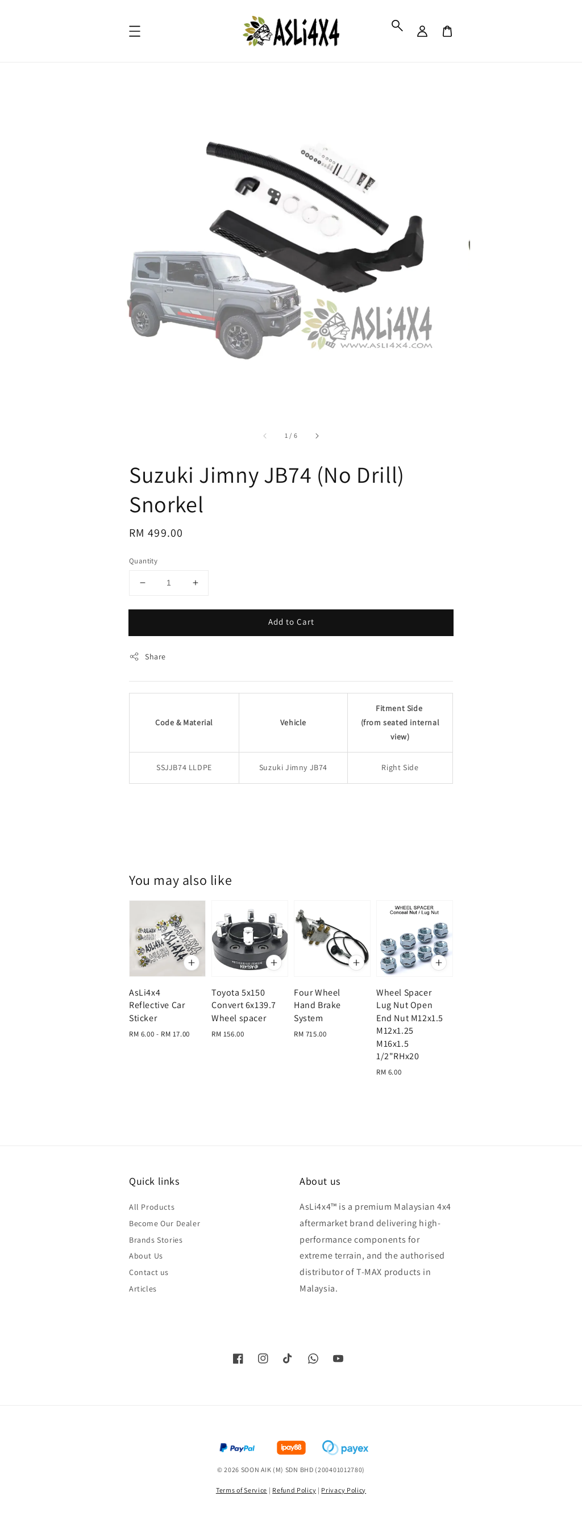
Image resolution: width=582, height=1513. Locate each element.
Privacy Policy (343, 1490)
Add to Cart (291, 621)
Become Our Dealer (164, 1223)
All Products (151, 1207)
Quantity (143, 561)
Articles (143, 1289)
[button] (397, 25)
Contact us (149, 1272)
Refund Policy (294, 1490)
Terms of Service (241, 1490)
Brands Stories (155, 1240)
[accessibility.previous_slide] (265, 435)
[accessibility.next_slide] (316, 435)
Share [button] (147, 656)
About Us (146, 1256)
